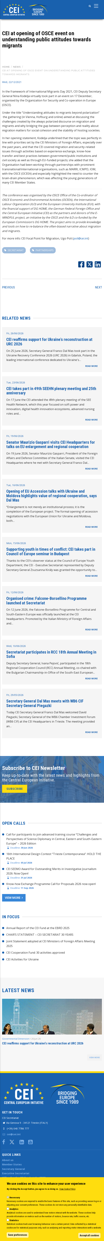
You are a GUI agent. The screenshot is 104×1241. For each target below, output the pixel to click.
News (17, 66)
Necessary (14, 1197)
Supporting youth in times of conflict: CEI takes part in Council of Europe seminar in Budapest (50, 551)
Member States (12, 1164)
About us (7, 1160)
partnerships (45, 250)
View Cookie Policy (67, 1189)
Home (6, 66)
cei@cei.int (11, 1134)
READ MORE (91, 366)
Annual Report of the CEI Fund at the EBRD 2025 (38, 928)
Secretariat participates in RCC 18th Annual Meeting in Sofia (51, 654)
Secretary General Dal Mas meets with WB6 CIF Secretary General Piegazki (45, 703)
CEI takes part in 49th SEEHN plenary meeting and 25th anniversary (51, 391)
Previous (8, 287)
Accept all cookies (89, 1235)
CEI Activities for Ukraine (22, 959)
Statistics (14, 1220)
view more (94, 1057)
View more (12, 898)
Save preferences (17, 1235)
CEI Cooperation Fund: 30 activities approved (35, 952)
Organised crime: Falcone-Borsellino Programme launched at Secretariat (46, 600)
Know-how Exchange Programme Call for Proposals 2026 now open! (51, 884)
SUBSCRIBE (14, 789)
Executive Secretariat (15, 1173)
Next (98, 287)
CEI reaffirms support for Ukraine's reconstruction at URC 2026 (49, 341)
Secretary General (13, 1169)
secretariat (16, 250)
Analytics (13, 1209)
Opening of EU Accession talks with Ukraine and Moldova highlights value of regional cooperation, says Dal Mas (51, 496)
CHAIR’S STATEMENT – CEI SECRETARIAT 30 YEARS (39, 935)
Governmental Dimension (15, 1038)
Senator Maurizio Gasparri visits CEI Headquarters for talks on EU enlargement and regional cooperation (50, 444)
